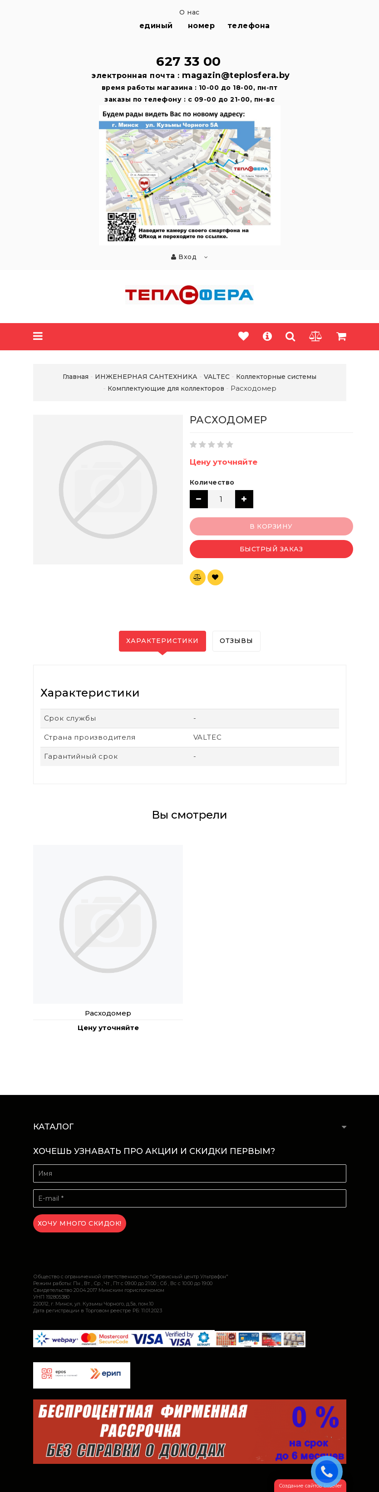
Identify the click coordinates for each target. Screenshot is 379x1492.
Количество (212, 482)
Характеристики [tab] (162, 641)
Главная (76, 377)
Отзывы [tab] (236, 641)
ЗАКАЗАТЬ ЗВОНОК (329, 1471)
